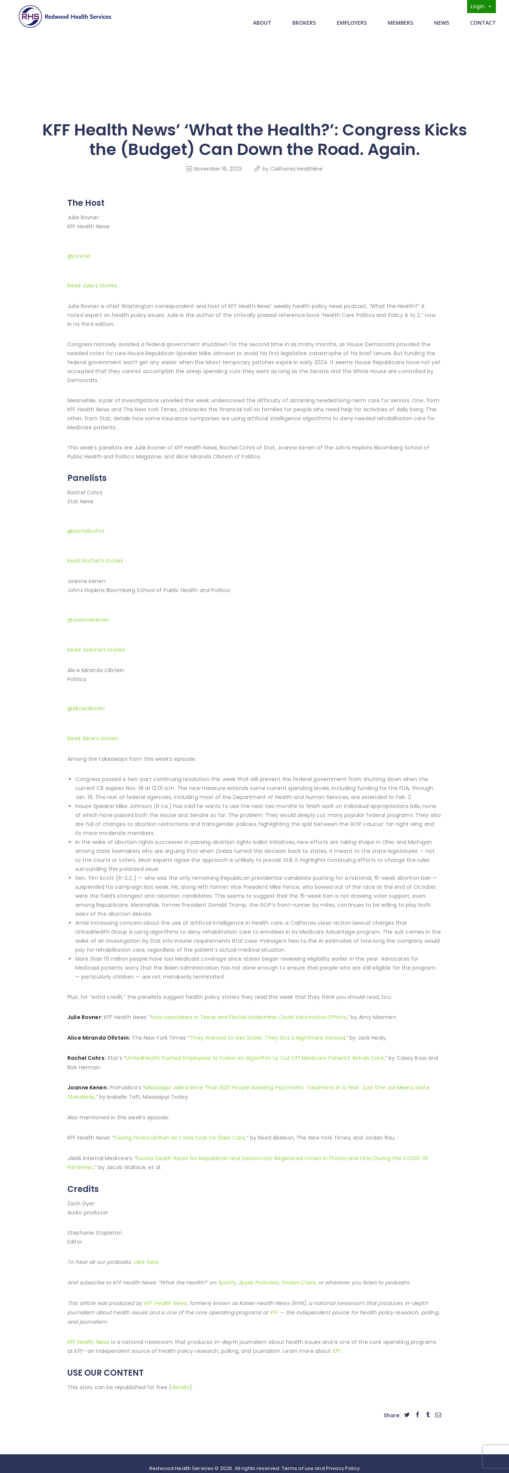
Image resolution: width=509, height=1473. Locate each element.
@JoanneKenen (88, 616)
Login (481, 6)
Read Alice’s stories (92, 733)
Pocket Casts (298, 1275)
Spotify (227, 1275)
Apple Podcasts (258, 1275)
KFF (337, 1342)
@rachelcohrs (85, 529)
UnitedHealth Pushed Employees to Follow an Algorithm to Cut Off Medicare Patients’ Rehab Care (255, 1052)
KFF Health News (88, 1333)
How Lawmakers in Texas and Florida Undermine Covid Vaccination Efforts (249, 1012)
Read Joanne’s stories (96, 646)
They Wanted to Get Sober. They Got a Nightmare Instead (267, 1032)
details (180, 1378)
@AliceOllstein (86, 704)
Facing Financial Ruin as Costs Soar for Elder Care (180, 1131)
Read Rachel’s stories (95, 558)
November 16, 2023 (217, 169)
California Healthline (297, 169)
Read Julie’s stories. (92, 284)
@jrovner (79, 255)
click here (146, 1255)
